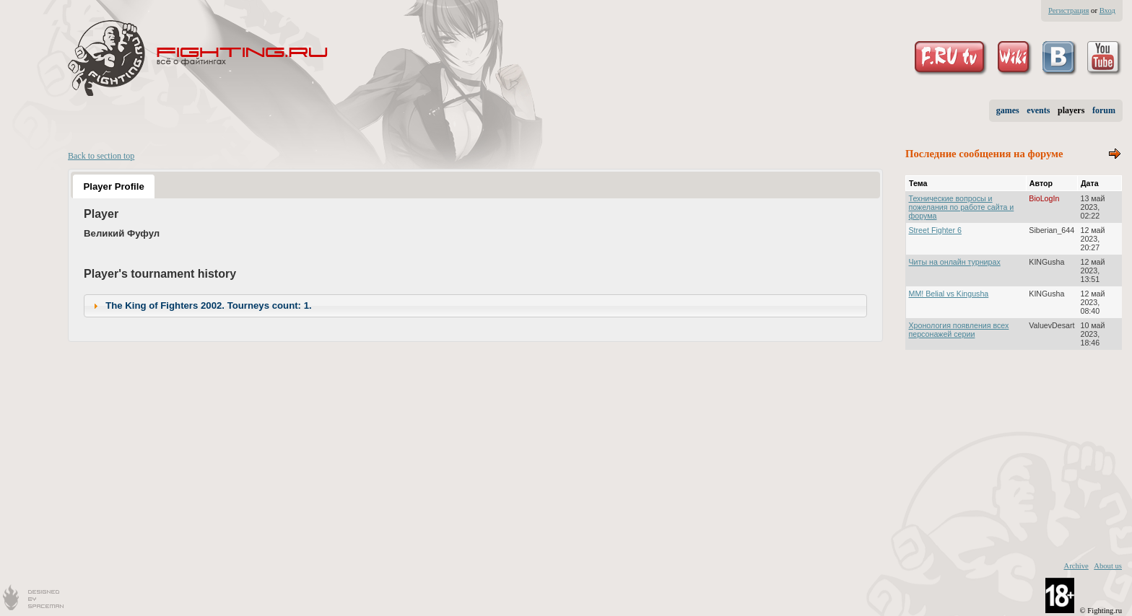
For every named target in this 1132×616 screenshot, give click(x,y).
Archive (1075, 566)
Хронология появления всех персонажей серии (959, 329)
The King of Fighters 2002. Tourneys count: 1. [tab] (201, 306)
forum (1103, 110)
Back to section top (101, 156)
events (1038, 110)
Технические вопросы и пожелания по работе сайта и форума (961, 207)
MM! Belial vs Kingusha (949, 293)
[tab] (113, 186)
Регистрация (1068, 10)
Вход (1107, 10)
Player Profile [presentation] (113, 186)
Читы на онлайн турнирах (955, 262)
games (1007, 110)
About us (1108, 566)
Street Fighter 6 (935, 230)
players (1071, 110)
